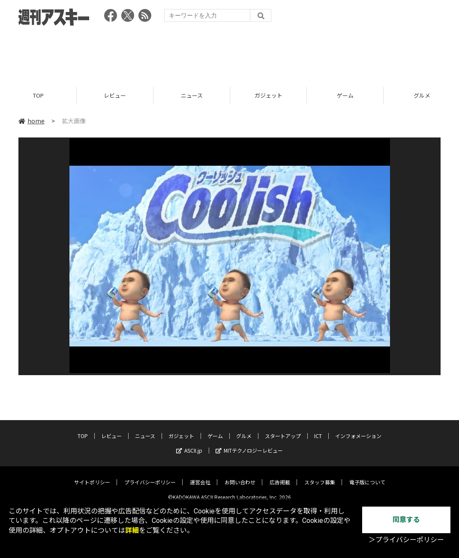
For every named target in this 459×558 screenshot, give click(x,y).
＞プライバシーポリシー (406, 540)
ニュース (192, 95)
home (31, 120)
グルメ (244, 429)
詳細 (132, 530)
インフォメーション (358, 429)
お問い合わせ (240, 475)
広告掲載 (280, 475)
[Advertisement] (230, 53)
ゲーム (345, 95)
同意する (406, 520)
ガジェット (268, 95)
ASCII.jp (189, 444)
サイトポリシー (92, 475)
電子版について (367, 475)
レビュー (115, 95)
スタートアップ (283, 429)
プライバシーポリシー (150, 475)
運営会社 (200, 475)
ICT (318, 429)
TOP (38, 95)
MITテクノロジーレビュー (249, 444)
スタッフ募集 (319, 475)
